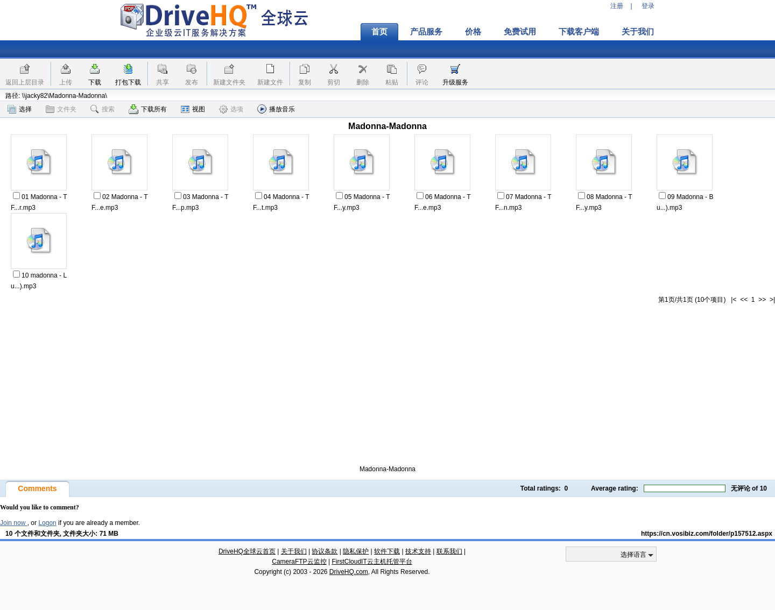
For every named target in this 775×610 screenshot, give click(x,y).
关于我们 (638, 31)
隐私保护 (356, 551)
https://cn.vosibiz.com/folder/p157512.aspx (706, 533)
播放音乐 (276, 109)
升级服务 (455, 82)
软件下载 (387, 551)
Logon (47, 523)
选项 (231, 109)
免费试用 (520, 31)
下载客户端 (579, 31)
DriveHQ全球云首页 (247, 551)
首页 (379, 31)
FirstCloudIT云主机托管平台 (372, 561)
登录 (648, 6)
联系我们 (449, 551)
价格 (473, 31)
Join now (13, 523)
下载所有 (148, 109)
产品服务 (426, 31)
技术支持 (418, 551)
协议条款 (324, 551)
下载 (94, 82)
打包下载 (128, 82)
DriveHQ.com (348, 572)
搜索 (102, 109)
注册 (616, 6)
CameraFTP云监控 (299, 561)
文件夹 (61, 109)
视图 (193, 109)
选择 (20, 109)
